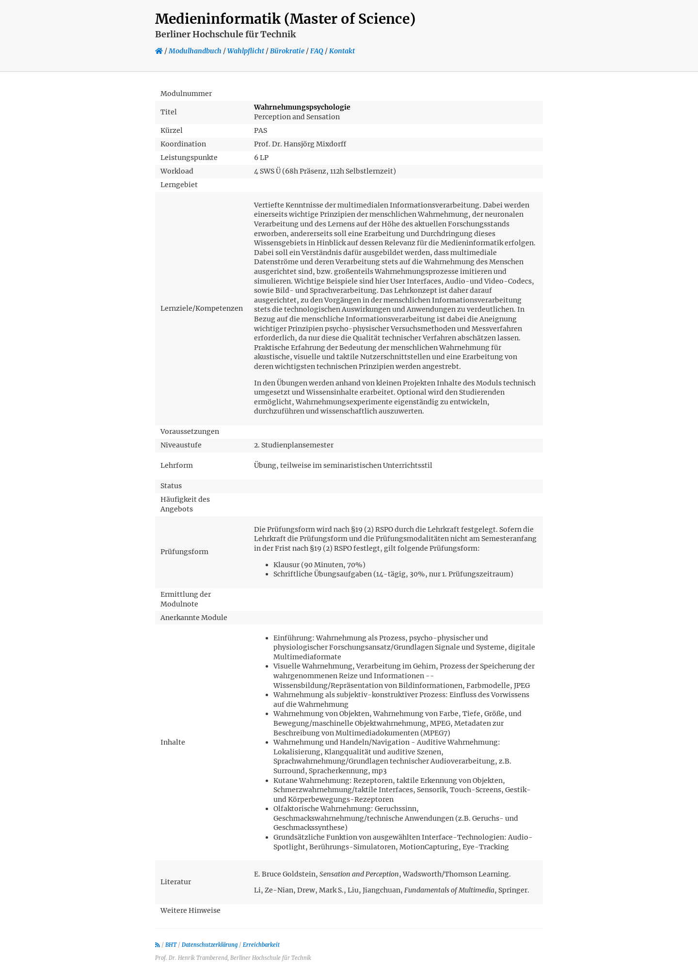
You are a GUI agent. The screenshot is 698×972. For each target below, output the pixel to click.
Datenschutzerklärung (210, 944)
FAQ (316, 51)
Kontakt (342, 51)
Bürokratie (287, 51)
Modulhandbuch (195, 51)
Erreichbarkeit (261, 944)
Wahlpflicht (245, 51)
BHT (170, 944)
